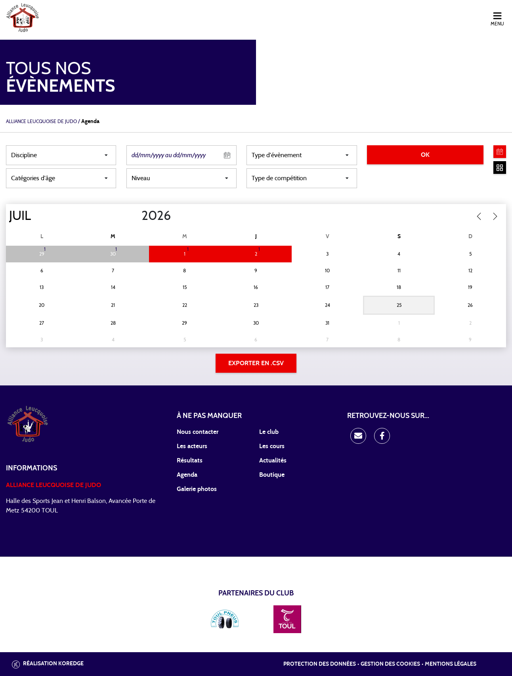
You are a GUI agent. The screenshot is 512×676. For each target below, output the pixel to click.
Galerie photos (197, 489)
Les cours (272, 446)
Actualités (273, 460)
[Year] (135, 216)
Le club (269, 432)
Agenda (187, 475)
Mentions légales (450, 664)
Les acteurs (192, 446)
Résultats (190, 460)
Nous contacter (197, 432)
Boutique (272, 475)
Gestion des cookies (390, 664)
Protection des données (319, 664)
